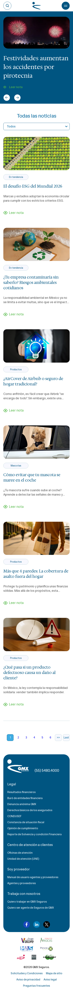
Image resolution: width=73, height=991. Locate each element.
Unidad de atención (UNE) (23, 859)
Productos (16, 369)
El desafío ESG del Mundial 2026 (32, 186)
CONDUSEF (14, 816)
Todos (11, 126)
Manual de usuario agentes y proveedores (32, 877)
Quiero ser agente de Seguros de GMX (30, 907)
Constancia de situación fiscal (25, 822)
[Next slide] (17, 97)
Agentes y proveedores (21, 883)
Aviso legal (50, 979)
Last (66, 737)
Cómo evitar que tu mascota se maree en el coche (31, 477)
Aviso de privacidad (28, 979)
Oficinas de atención (20, 853)
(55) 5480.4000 (47, 770)
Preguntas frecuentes (36, 985)
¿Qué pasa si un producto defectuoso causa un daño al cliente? (29, 673)
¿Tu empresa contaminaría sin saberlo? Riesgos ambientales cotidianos (31, 283)
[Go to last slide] (6, 97)
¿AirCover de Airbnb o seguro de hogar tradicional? (33, 381)
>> (58, 737)
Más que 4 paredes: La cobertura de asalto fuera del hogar (35, 573)
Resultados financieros (21, 792)
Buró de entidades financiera (25, 798)
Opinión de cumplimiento (22, 828)
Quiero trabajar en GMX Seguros (27, 901)
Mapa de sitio (54, 973)
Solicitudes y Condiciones (27, 973)
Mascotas (16, 465)
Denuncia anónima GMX (21, 804)
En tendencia (16, 177)
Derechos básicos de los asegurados (29, 810)
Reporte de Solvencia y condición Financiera (34, 834)
